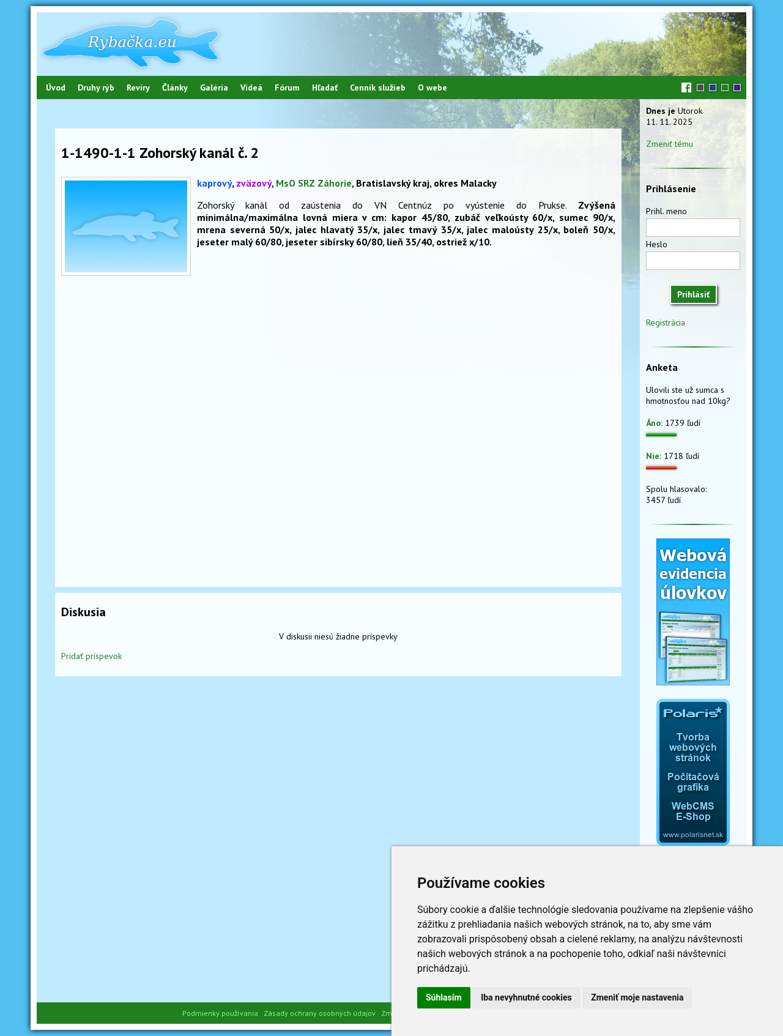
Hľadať (325, 87)
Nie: (653, 455)
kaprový (214, 183)
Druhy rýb (96, 87)
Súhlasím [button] (444, 997)
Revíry (138, 87)
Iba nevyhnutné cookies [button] (526, 997)
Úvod (55, 87)
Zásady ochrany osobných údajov (320, 1013)
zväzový (254, 183)
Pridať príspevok (91, 655)
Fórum (287, 87)
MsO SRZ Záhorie (314, 183)
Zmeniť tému (669, 143)
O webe (432, 87)
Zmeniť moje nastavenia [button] (637, 997)
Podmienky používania (220, 1013)
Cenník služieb (378, 87)
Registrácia (665, 322)
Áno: (654, 422)
